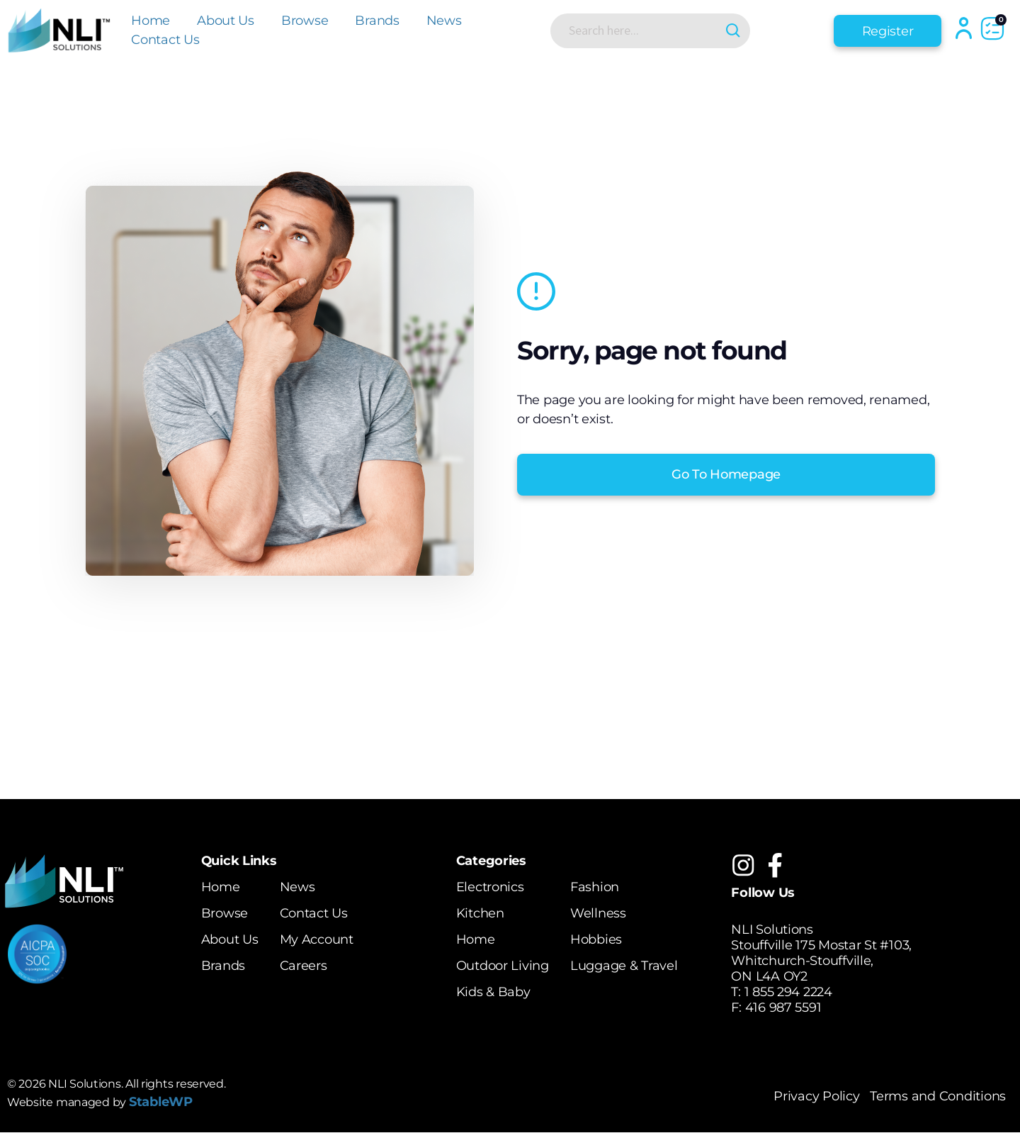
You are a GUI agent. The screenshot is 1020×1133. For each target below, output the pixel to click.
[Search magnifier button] (731, 30)
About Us (225, 20)
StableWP (161, 1102)
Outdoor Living (502, 965)
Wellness (598, 913)
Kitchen (480, 913)
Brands (377, 20)
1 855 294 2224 (788, 992)
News (444, 20)
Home (150, 20)
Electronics (490, 887)
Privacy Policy (816, 1097)
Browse (304, 20)
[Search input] (638, 30)
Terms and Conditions (938, 1097)
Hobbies (596, 939)
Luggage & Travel (624, 965)
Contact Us (165, 40)
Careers (303, 965)
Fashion (594, 887)
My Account (316, 939)
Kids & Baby (493, 992)
